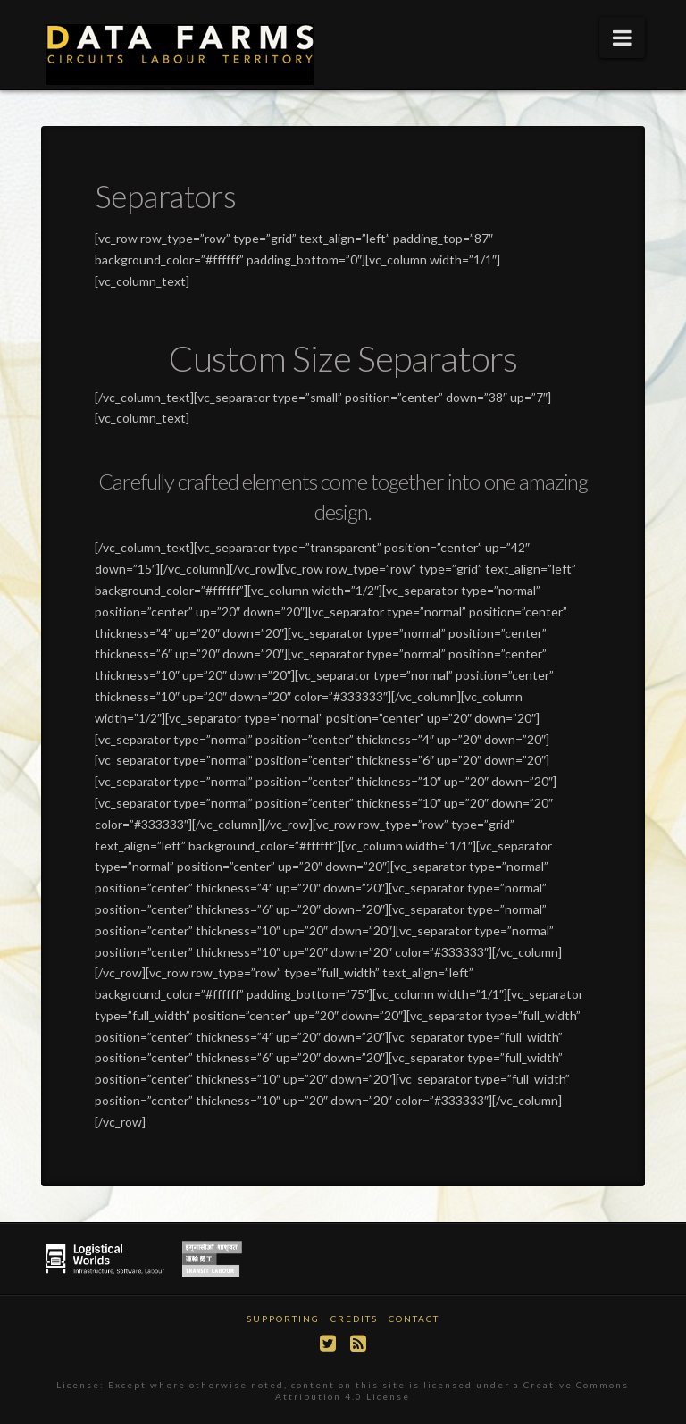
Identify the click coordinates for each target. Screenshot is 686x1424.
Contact (414, 1318)
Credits (354, 1318)
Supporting (283, 1318)
